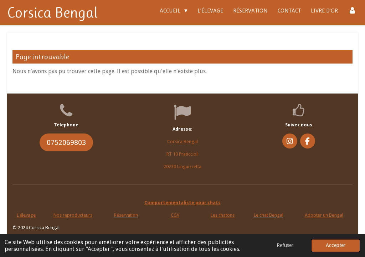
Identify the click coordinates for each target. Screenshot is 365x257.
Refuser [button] (285, 245)
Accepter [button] (335, 245)
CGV (175, 215)
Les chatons (223, 215)
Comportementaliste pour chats (182, 202)
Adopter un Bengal (324, 215)
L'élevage (26, 215)
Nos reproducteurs (72, 215)
